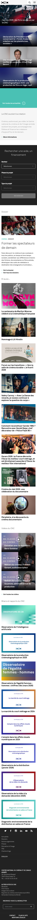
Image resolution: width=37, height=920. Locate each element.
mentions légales (18, 917)
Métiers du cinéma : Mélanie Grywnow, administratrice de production (17, 583)
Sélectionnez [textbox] (8, 166)
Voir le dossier (7, 270)
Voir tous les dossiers (10, 273)
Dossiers (4, 839)
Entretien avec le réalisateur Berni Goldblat (17, 547)
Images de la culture (7, 891)
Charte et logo (6, 851)
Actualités (4, 837)
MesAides (4, 886)
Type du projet (6, 184)
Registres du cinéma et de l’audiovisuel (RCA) (15, 893)
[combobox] (18, 166)
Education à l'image (8, 846)
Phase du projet (7, 173)
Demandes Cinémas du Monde (11, 895)
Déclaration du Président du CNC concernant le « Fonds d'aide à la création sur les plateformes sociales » (17, 40)
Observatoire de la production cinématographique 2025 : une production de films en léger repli (17, 82)
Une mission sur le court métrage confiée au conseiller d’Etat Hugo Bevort (17, 62)
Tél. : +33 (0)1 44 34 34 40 (9, 878)
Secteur (4, 162)
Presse (3, 844)
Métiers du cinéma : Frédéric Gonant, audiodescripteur (17, 566)
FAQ (2, 849)
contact (12, 915)
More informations (9, 137)
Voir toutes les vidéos (10, 594)
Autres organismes (7, 841)
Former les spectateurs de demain (18, 245)
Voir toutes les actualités (11, 103)
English (4, 856)
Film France (5, 888)
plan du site (23, 915)
